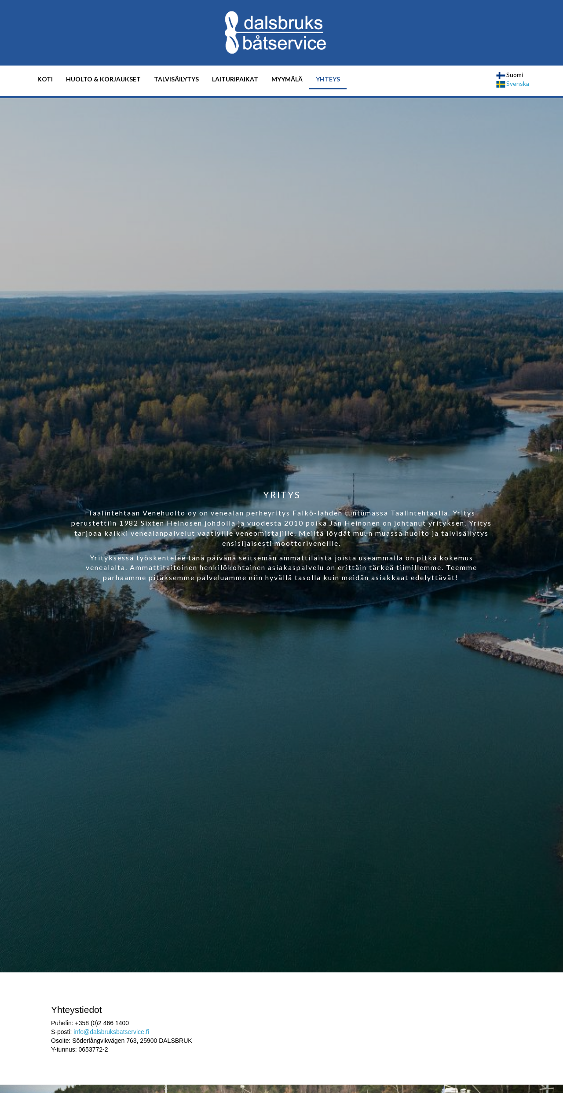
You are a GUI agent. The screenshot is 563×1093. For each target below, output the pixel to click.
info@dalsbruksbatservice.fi (111, 1031)
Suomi (509, 74)
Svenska (512, 83)
